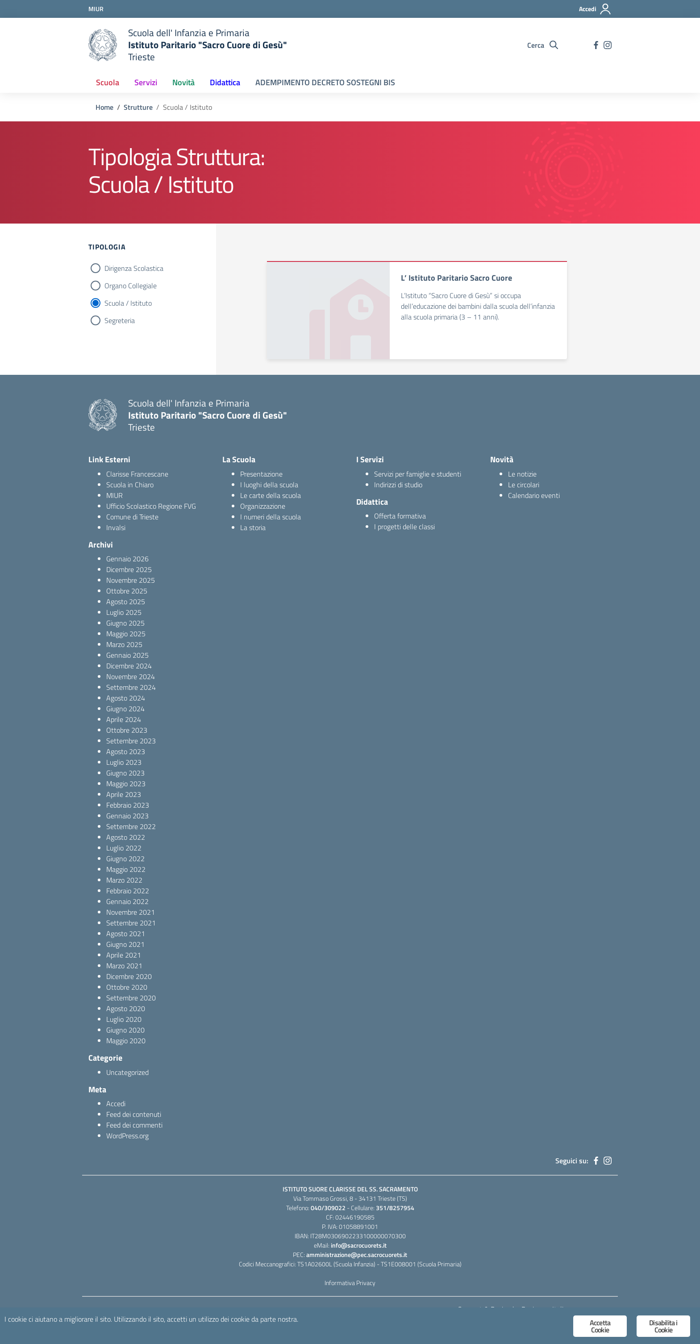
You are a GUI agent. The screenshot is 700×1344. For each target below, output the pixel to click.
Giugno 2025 (125, 623)
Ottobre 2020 (126, 987)
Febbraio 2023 (127, 805)
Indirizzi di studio (398, 484)
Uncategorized (127, 1072)
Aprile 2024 (123, 719)
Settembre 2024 (131, 687)
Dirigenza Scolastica (133, 268)
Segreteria (119, 320)
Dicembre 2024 (129, 665)
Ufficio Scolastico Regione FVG (151, 506)
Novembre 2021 (130, 912)
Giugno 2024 (125, 708)
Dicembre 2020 (129, 976)
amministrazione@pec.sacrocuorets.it (356, 1254)
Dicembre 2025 (129, 569)
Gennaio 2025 (127, 655)
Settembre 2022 (131, 826)
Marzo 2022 (124, 880)
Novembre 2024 (130, 676)
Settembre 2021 (131, 922)
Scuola (107, 82)
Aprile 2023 (123, 794)
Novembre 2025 (130, 580)
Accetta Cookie (600, 1326)
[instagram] (608, 45)
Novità (183, 82)
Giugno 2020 (125, 1030)
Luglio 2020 (124, 1019)
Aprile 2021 (123, 955)
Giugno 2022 (125, 858)
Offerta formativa (400, 515)
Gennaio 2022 (127, 901)
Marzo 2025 (124, 644)
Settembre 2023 (131, 740)
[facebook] (596, 45)
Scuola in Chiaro (130, 484)
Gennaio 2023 (127, 815)
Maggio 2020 (126, 1040)
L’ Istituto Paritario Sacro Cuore (456, 278)
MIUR (114, 495)
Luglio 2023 (124, 762)
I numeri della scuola (270, 516)
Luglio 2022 (124, 847)
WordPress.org (127, 1135)
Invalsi (115, 527)
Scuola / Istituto (128, 303)
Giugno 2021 (125, 944)
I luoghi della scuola (269, 484)
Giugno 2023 (125, 772)
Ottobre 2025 (126, 590)
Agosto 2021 (125, 933)
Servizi (145, 82)
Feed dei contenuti (133, 1114)
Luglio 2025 (124, 612)
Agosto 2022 (125, 837)
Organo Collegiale (130, 285)
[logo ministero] (102, 45)
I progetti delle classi (404, 526)
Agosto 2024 (125, 698)
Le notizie (522, 474)
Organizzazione (262, 506)
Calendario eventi (534, 495)
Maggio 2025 (126, 633)
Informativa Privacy (350, 1282)
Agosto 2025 (125, 601)
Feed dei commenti (134, 1125)
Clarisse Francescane (137, 474)
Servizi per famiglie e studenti (417, 474)
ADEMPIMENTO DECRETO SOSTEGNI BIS (325, 82)
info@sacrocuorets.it (359, 1245)
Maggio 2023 (126, 783)
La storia (253, 527)
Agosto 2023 (125, 751)
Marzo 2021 (124, 965)
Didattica (225, 82)
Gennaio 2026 (127, 558)
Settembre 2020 (131, 997)
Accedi (115, 1103)
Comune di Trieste (132, 516)
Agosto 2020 (125, 1008)
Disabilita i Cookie (663, 1326)
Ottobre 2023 (126, 730)
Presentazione (261, 474)
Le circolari (523, 484)
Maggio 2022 (126, 869)
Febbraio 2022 (127, 890)
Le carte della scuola (270, 495)
